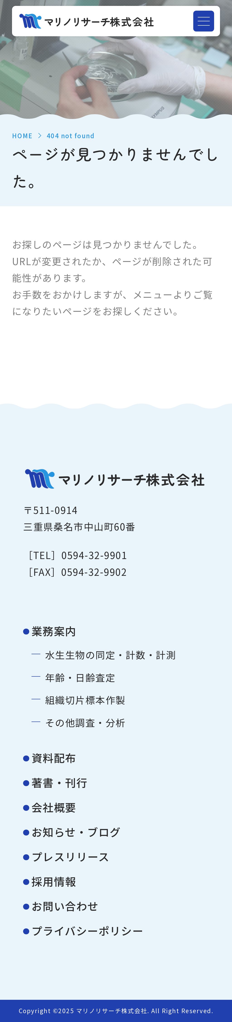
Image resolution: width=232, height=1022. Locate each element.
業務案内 (53, 631)
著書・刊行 (59, 782)
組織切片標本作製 (85, 700)
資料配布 (53, 757)
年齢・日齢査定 (80, 677)
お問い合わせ (65, 906)
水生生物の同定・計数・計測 (110, 654)
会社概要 (53, 807)
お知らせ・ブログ (76, 832)
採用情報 (53, 881)
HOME (22, 135)
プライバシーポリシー (87, 930)
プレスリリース (70, 856)
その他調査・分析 (85, 722)
